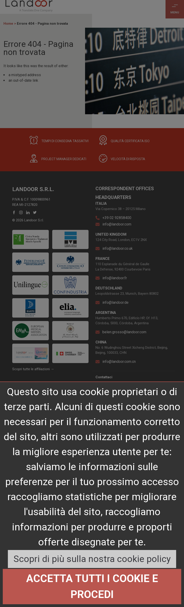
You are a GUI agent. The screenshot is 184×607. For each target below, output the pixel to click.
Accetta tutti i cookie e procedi (92, 586)
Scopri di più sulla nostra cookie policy (92, 559)
